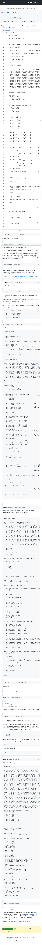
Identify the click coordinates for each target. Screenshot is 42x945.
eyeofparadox (6, 234)
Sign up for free (8, 929)
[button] (20, 18)
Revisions (12, 21)
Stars (22, 21)
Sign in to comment (12, 931)
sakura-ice (5, 324)
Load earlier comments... (21, 231)
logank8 (5, 507)
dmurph (5, 291)
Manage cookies (12, 938)
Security (16, 937)
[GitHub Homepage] (16, 941)
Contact (34, 937)
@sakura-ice (5, 686)
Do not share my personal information (25, 938)
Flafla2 (3, 13)
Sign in (30, 2)
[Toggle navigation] (4, 2)
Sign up (36, 2)
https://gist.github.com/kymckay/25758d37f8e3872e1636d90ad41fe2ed (20, 276)
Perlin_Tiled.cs (11, 13)
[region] (21, 129)
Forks (31, 21)
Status (20, 937)
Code (4, 21)
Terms (7, 937)
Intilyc (4, 264)
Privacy (11, 937)
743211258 (5, 717)
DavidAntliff (6, 244)
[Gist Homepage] (16, 2)
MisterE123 (6, 282)
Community (25, 937)
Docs (30, 937)
